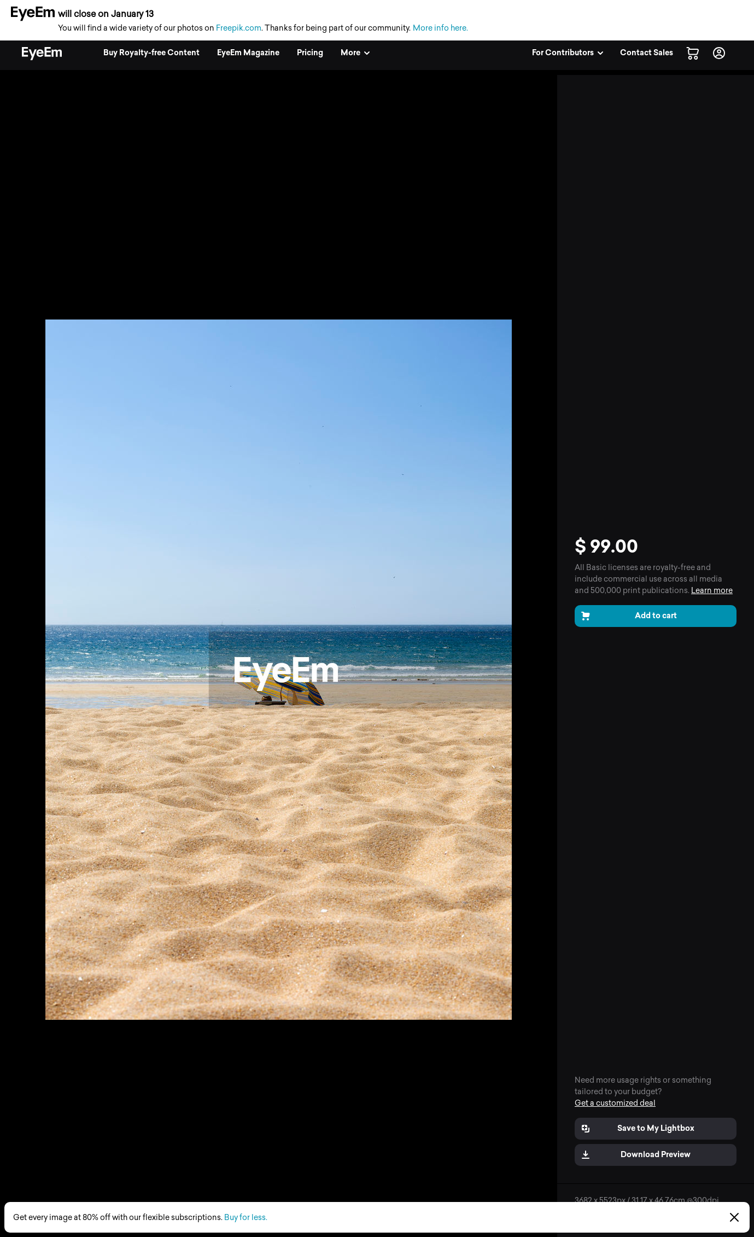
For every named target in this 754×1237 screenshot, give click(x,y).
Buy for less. (245, 1217)
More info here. (440, 28)
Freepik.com (238, 28)
